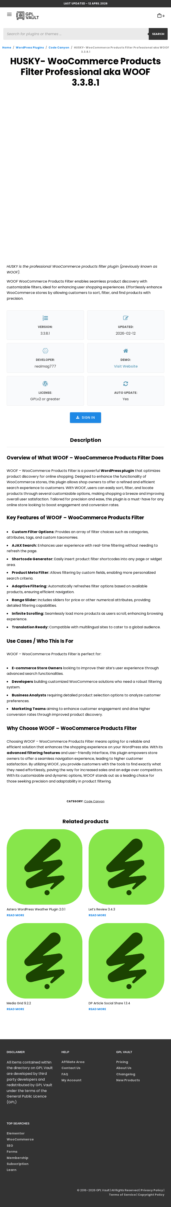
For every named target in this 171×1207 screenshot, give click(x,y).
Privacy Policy (152, 1190)
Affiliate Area (72, 1062)
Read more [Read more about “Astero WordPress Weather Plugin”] (15, 915)
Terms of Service (122, 1195)
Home (6, 47)
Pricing (122, 1062)
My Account (71, 1080)
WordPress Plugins (30, 47)
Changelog (125, 1074)
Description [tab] (85, 440)
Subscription (17, 1164)
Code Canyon (59, 47)
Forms (12, 1151)
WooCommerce (20, 1139)
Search (158, 34)
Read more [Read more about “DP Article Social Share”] (97, 1009)
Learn (11, 1170)
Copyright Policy (151, 1195)
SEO (10, 1145)
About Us (123, 1068)
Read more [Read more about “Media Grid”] (15, 1009)
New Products (128, 1080)
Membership (17, 1158)
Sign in (85, 417)
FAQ (64, 1074)
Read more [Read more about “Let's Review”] (97, 915)
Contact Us (70, 1068)
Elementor (16, 1133)
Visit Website (126, 366)
